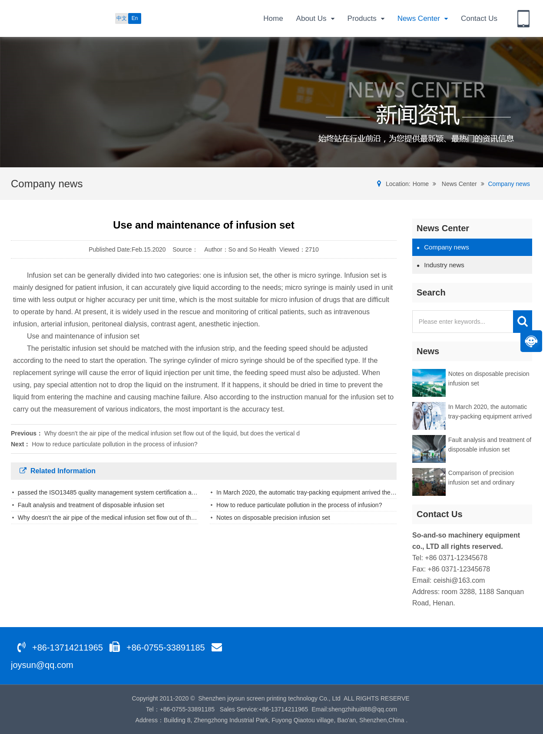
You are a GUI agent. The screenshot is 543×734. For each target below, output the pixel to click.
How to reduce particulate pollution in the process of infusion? (114, 444)
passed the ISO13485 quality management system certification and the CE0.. (121, 492)
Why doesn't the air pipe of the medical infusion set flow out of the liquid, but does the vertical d (172, 433)
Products (366, 18)
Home (273, 18)
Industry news (440, 265)
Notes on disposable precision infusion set (273, 517)
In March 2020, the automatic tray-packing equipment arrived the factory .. (315, 492)
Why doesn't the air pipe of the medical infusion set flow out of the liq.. (111, 517)
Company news (509, 183)
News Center (422, 18)
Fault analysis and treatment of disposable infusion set (91, 505)
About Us (315, 18)
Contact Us (479, 18)
